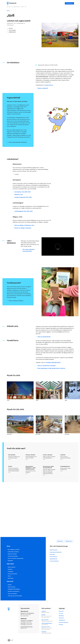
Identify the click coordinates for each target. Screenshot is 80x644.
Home (7, 6)
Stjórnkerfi (10, 569)
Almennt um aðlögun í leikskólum (22, 228)
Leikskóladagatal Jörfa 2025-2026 (23, 211)
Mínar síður (69, 541)
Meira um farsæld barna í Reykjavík (47, 365)
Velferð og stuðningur (12, 553)
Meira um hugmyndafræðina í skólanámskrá (18, 142)
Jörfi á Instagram (12, 30)
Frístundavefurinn (53, 556)
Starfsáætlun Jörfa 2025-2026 (22, 192)
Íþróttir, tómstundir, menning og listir (15, 558)
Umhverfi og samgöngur (13, 556)
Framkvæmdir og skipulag (13, 551)
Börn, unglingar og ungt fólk (15, 6)
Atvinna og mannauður (12, 573)
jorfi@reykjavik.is (12, 32)
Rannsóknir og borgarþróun (13, 591)
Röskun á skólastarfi (43, 88)
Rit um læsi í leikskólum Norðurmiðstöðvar (29, 250)
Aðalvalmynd (70, 3)
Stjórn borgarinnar (11, 567)
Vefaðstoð (49, 612)
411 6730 (10, 28)
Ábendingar (49, 632)
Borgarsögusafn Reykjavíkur (56, 552)
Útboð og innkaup (11, 586)
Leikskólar (22, 6)
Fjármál (9, 576)
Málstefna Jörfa (18, 194)
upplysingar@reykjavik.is (49, 624)
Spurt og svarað (49, 620)
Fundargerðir (10, 571)
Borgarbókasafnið (53, 549)
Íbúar (9, 6)
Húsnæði (9, 584)
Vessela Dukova (49, 85)
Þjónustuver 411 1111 (49, 628)
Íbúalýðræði (10, 560)
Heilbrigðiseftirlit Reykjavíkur (14, 589)
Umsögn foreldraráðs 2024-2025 (23, 197)
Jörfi (25, 6)
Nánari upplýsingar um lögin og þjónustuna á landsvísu (51, 368)
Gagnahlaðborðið (53, 558)
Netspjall (49, 616)
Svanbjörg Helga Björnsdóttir (53, 362)
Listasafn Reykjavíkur (54, 561)
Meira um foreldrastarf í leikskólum (16, 300)
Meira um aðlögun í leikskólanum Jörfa (24, 225)
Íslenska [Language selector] (61, 541)
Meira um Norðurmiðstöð (44, 336)
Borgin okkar (52, 554)
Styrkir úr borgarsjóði (12, 593)
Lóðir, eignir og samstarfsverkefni (15, 595)
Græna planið (10, 578)
